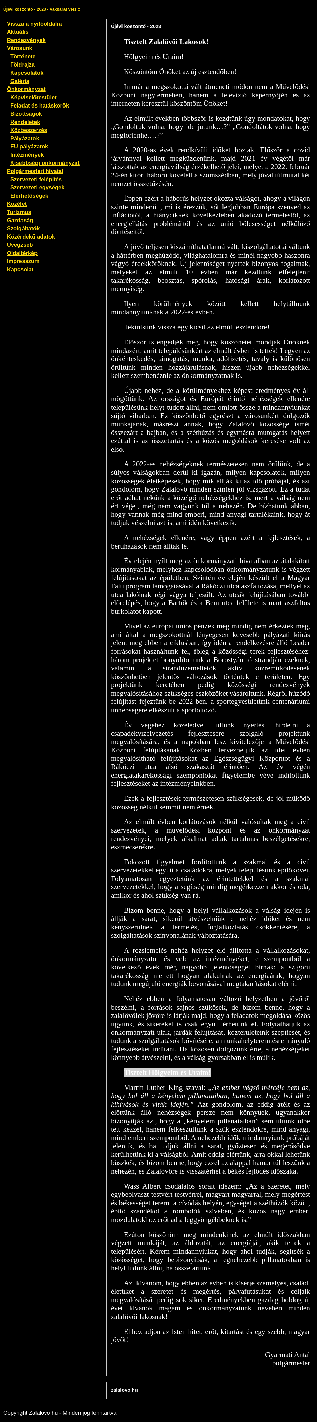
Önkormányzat (26, 89)
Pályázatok (24, 138)
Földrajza (22, 64)
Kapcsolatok (26, 73)
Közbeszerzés (28, 130)
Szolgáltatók (23, 228)
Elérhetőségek (29, 196)
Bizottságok (26, 114)
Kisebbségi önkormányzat (45, 163)
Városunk (19, 48)
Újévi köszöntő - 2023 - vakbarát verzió (41, 9)
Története (23, 56)
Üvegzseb (20, 245)
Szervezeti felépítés (36, 179)
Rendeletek (25, 122)
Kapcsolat (20, 269)
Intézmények (27, 155)
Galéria (19, 81)
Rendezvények (26, 40)
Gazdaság (20, 220)
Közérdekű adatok (31, 236)
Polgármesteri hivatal (35, 171)
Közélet (17, 204)
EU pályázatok (29, 146)
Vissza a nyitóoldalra (34, 23)
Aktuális (18, 32)
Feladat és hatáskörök (39, 105)
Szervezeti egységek (37, 187)
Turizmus (19, 212)
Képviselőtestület (33, 97)
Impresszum (23, 261)
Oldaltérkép (22, 253)
